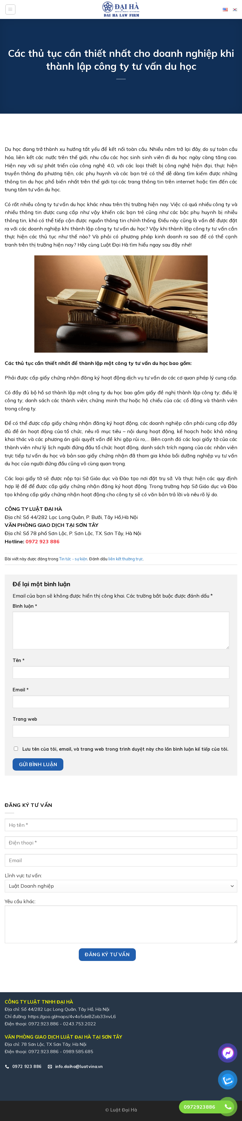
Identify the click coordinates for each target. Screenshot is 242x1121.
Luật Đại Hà (123, 1110)
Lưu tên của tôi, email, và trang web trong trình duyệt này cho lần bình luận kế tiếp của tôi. (125, 749)
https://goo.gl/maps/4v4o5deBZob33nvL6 (72, 1016)
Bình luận (25, 606)
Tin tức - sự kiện (73, 558)
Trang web (25, 719)
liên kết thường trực (125, 558)
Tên (19, 660)
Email (21, 690)
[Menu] (10, 9)
